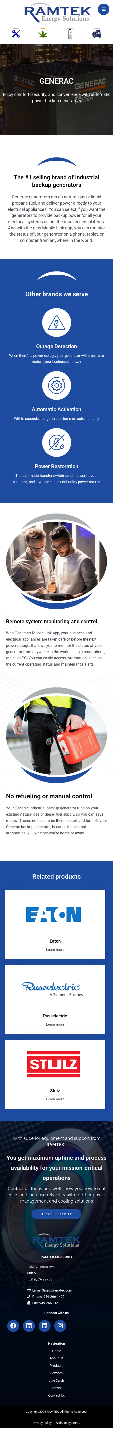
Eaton (55, 941)
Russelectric (55, 1015)
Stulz (55, 1090)
